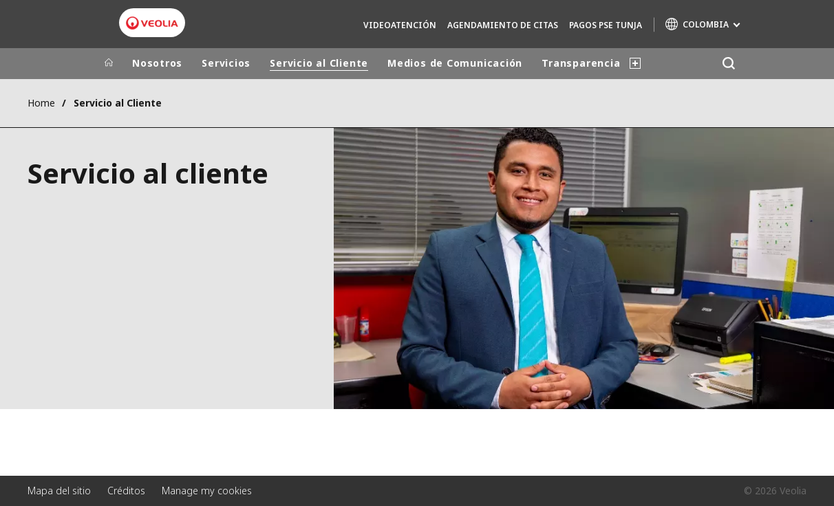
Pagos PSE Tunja (605, 25)
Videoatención (399, 25)
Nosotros (157, 62)
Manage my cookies (207, 490)
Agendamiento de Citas (502, 25)
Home (41, 102)
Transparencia (581, 62)
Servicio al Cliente (319, 62)
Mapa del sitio (59, 490)
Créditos (126, 490)
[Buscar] (728, 63)
